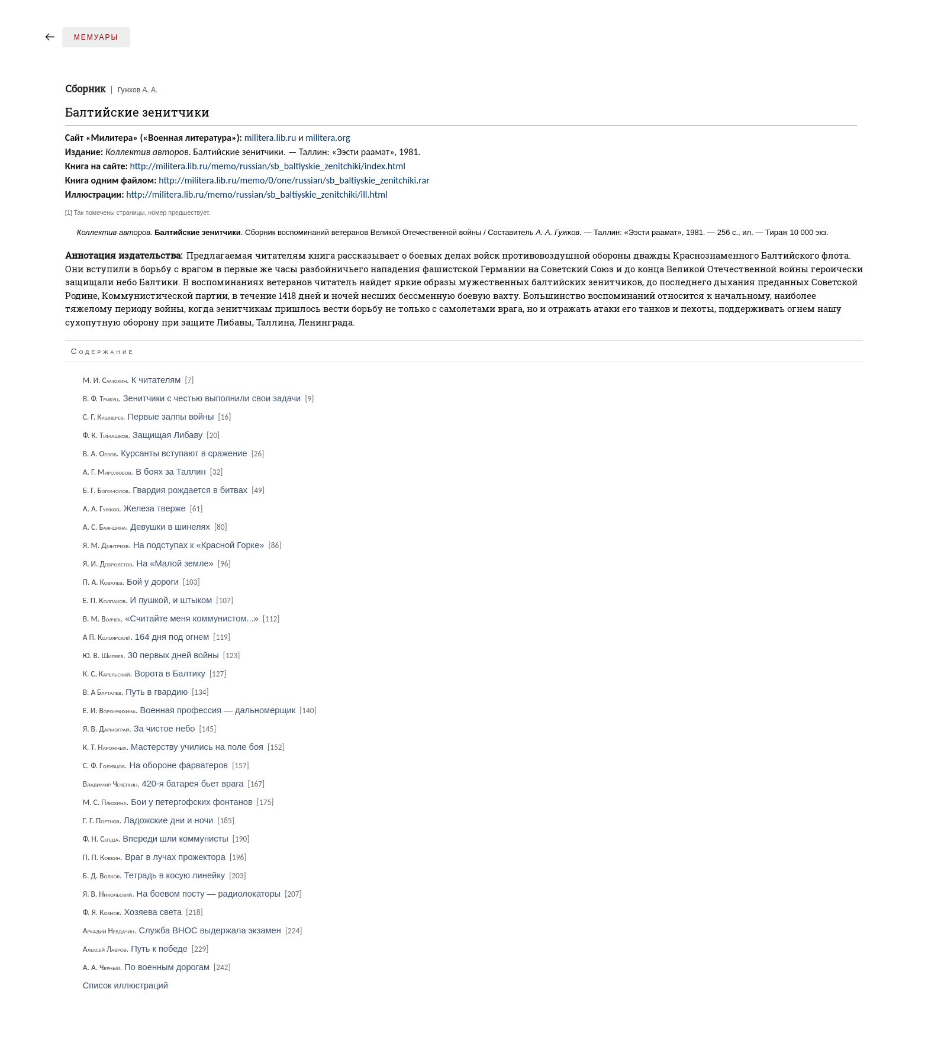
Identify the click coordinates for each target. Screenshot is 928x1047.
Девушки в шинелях (156, 526)
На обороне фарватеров (167, 765)
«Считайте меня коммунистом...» (182, 618)
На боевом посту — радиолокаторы (193, 893)
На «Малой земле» (158, 563)
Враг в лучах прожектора (166, 857)
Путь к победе (147, 948)
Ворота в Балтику (155, 673)
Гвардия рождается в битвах (174, 490)
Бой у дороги (142, 582)
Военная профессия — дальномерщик (200, 710)
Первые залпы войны (158, 416)
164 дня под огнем (157, 637)
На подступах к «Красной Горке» (183, 545)
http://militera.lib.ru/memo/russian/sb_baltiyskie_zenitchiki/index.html (267, 166)
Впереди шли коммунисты (167, 838)
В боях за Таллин (154, 471)
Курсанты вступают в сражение (174, 453)
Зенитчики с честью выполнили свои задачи (199, 398)
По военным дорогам (158, 967)
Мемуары (96, 37)
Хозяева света (144, 912)
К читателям (139, 380)
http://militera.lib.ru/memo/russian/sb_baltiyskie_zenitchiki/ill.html (256, 194)
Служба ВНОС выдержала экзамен (193, 930)
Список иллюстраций (125, 985)
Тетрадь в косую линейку (165, 875)
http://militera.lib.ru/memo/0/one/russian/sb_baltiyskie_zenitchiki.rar (294, 180)
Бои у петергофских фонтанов (179, 802)
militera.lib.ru (270, 137)
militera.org (327, 137)
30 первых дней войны (162, 655)
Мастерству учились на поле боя (184, 747)
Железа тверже (144, 508)
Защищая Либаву (152, 435)
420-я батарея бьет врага (174, 783)
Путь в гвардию (147, 692)
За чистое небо (150, 728)
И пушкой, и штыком (159, 600)
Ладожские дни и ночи (159, 820)
